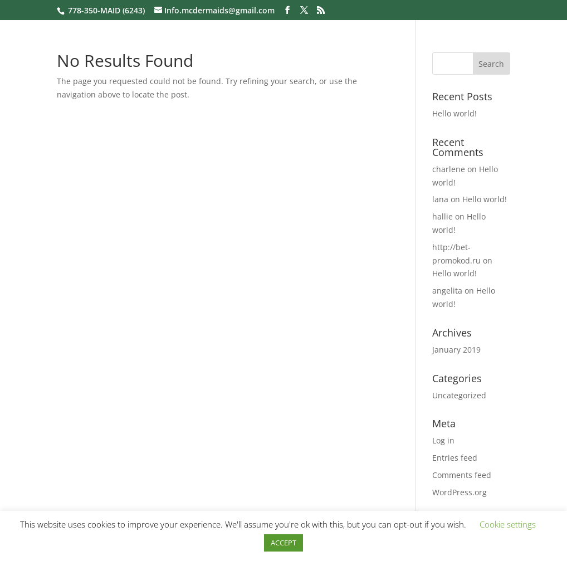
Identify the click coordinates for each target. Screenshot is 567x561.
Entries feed (454, 457)
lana (440, 199)
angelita (447, 290)
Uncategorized (459, 395)
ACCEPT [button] (283, 543)
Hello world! (454, 113)
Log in (443, 440)
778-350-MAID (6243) (106, 10)
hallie (442, 216)
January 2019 (456, 349)
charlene (448, 169)
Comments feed (461, 475)
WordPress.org (459, 492)
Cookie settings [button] (508, 524)
